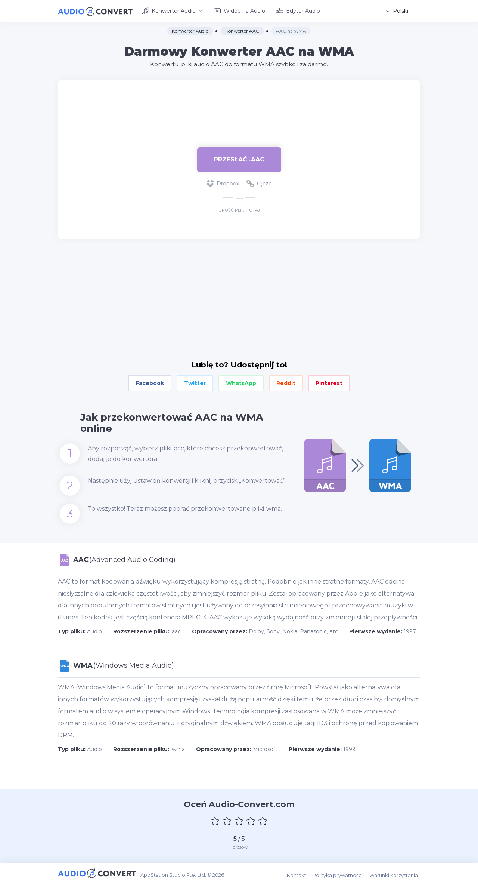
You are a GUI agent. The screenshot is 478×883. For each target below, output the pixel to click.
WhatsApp (241, 382)
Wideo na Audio (239, 10)
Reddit (285, 382)
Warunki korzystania (396, 872)
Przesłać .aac (239, 158)
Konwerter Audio (172, 10)
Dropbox (223, 182)
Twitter (195, 382)
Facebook (150, 382)
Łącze (259, 182)
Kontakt (300, 872)
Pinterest (329, 382)
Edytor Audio (298, 10)
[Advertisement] (239, 103)
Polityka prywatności (341, 872)
